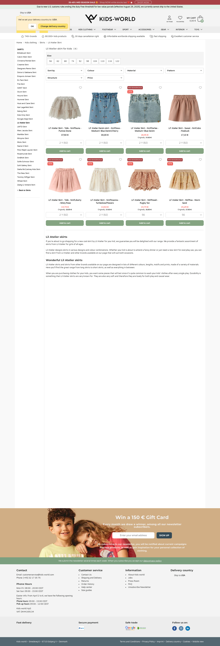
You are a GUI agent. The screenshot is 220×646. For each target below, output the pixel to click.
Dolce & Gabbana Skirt (26, 72)
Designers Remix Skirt (26, 69)
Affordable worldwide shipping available (124, 36)
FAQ (130, 584)
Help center (86, 587)
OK (32, 26)
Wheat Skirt (22, 181)
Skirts (42, 43)
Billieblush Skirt (24, 53)
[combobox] (65, 143)
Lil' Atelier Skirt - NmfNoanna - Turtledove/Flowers (104, 201)
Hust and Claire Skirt (26, 103)
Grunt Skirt (21, 92)
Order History (87, 584)
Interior (182, 29)
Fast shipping (158, 36)
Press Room (133, 581)
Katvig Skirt (22, 111)
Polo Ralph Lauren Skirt (27, 150)
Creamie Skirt (23, 65)
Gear (165, 29)
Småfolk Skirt (23, 158)
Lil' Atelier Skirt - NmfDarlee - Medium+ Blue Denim (145, 129)
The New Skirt (23, 173)
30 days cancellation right (85, 36)
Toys (198, 29)
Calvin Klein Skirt (24, 57)
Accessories (146, 29)
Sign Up (164, 535)
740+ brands (29, 36)
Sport (127, 29)
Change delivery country (53, 26)
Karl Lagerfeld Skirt (25, 107)
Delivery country (173, 642)
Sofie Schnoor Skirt (25, 162)
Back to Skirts (24, 190)
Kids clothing (87, 29)
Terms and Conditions (130, 642)
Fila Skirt (21, 84)
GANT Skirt (22, 88)
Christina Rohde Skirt (26, 61)
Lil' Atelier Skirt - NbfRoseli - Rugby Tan (144, 201)
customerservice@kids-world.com (38, 575)
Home (19, 43)
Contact (21, 570)
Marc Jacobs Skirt (24, 131)
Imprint (160, 642)
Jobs (130, 578)
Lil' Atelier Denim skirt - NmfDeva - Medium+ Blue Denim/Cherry (105, 129)
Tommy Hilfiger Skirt (26, 177)
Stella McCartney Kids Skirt (28, 169)
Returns (85, 581)
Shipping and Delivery (91, 578)
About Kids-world (136, 575)
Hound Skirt (22, 96)
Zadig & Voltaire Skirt (26, 185)
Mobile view (198, 642)
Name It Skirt (22, 146)
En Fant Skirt (22, 80)
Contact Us (86, 575)
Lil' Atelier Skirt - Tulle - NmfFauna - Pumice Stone (64, 129)
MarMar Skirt (22, 134)
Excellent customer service (185, 36)
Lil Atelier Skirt (55, 43)
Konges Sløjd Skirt (25, 119)
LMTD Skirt (22, 127)
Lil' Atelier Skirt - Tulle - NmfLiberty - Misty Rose (64, 201)
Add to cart (64, 151)
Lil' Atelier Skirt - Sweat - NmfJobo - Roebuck (185, 129)
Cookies (186, 642)
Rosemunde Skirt (24, 154)
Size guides (86, 590)
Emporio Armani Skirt (26, 76)
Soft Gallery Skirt (24, 165)
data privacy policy (152, 561)
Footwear (109, 29)
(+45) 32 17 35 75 (32, 578)
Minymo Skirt (23, 138)
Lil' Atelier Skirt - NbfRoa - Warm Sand (184, 201)
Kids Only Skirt (23, 115)
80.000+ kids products (54, 36)
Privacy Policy (148, 642)
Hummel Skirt (23, 100)
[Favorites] (80, 87)
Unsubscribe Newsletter (139, 587)
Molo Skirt (21, 142)
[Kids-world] (110, 19)
